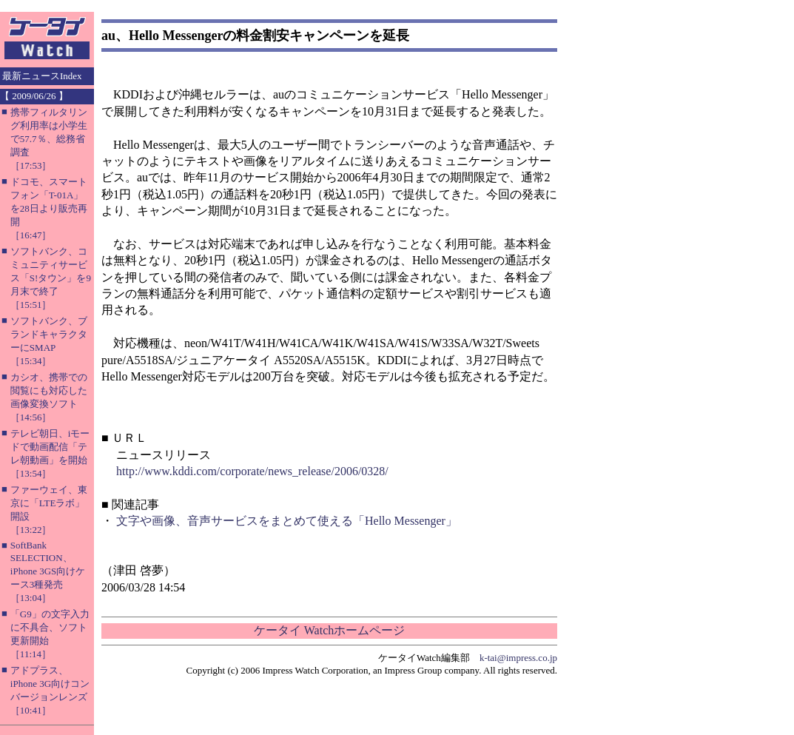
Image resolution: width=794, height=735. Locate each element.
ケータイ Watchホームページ (329, 630)
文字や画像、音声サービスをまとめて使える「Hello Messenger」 (286, 520)
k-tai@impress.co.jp (518, 657)
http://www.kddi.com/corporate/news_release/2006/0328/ (252, 471)
